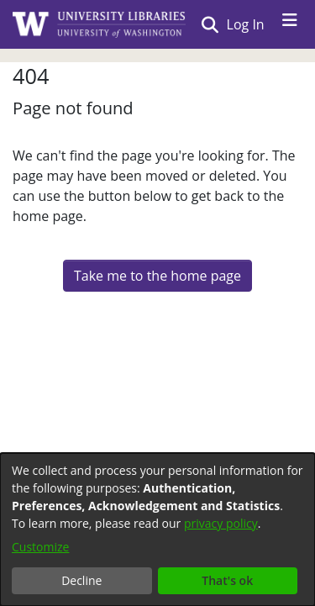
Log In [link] (246, 24)
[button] (209, 24)
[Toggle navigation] (289, 24)
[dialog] (157, 529)
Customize (40, 547)
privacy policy (221, 523)
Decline (81, 580)
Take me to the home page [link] (157, 275)
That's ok (227, 580)
